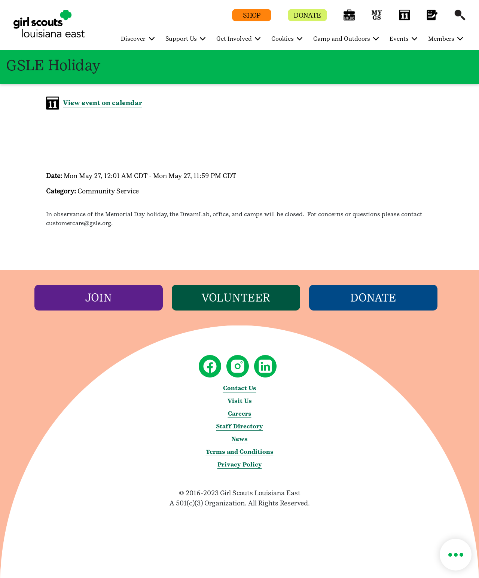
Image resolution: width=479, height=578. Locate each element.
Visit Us (240, 400)
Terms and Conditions (240, 451)
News (239, 439)
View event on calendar (102, 103)
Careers (239, 413)
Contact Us (239, 388)
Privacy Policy (239, 464)
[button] (349, 18)
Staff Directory (239, 426)
